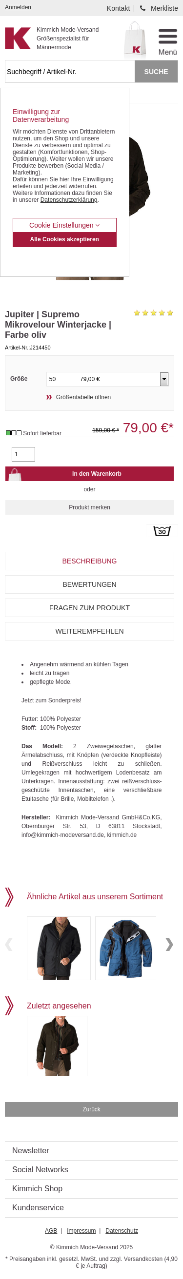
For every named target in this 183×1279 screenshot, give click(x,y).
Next (169, 944)
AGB (51, 1230)
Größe (18, 378)
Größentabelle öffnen (83, 397)
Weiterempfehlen (89, 631)
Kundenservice (38, 1207)
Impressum (81, 1230)
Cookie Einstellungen (64, 225)
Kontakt (118, 8)
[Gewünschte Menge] (23, 454)
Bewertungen (89, 584)
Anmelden (18, 7)
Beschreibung (89, 561)
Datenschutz (121, 1230)
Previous (9, 944)
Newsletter (30, 1150)
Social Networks (40, 1169)
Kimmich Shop (37, 1188)
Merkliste (164, 8)
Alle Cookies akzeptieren (64, 239)
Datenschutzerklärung (69, 199)
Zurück (91, 1109)
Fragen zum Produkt (89, 608)
